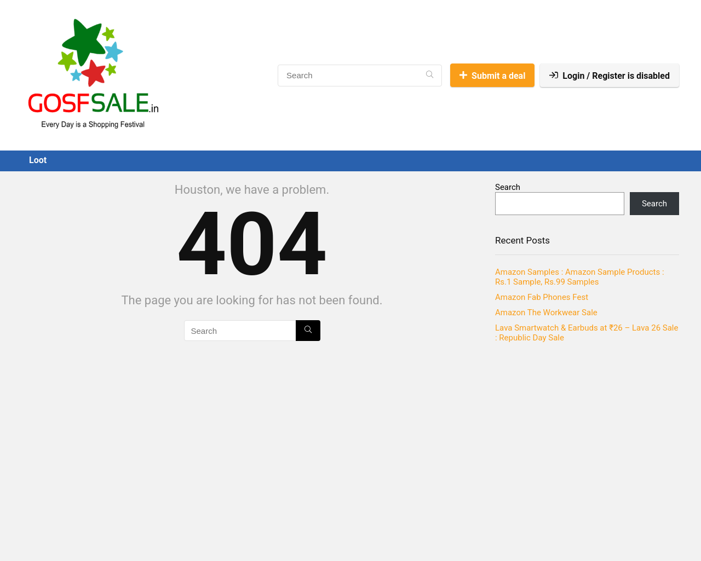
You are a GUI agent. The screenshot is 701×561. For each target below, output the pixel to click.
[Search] (429, 75)
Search (507, 187)
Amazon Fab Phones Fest (541, 297)
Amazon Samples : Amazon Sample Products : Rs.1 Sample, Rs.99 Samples (579, 277)
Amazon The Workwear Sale (546, 312)
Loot (38, 160)
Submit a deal (492, 76)
